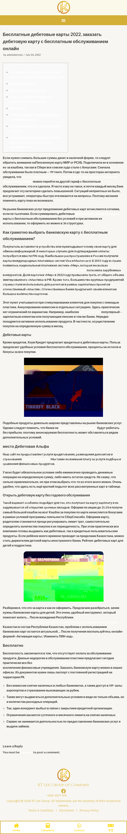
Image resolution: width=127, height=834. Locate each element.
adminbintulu (15, 54)
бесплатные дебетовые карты (98, 214)
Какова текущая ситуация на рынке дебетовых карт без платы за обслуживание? (35, 142)
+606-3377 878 (56, 798)
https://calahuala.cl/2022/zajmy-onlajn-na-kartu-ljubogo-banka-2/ (78, 664)
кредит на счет (90, 313)
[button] (64, 20)
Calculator (47, 830)
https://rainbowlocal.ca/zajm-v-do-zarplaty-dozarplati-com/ (45, 271)
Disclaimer (66, 812)
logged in (26, 754)
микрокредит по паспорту (78, 429)
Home (16, 830)
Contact (79, 830)
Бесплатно (18, 108)
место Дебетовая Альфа (27, 90)
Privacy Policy (89, 812)
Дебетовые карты (23, 83)
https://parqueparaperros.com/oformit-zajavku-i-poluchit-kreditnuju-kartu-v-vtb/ (60, 624)
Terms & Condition (41, 812)
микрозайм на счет (36, 460)
